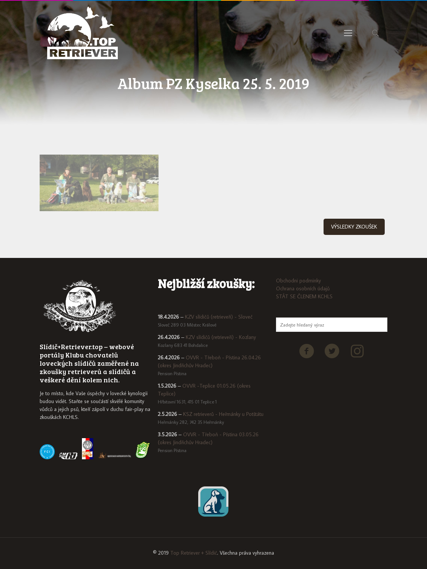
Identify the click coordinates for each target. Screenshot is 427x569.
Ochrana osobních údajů (303, 288)
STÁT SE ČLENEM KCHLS (304, 296)
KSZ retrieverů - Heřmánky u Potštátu (223, 414)
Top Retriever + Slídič (193, 552)
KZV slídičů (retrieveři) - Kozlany (221, 337)
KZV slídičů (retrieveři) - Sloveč (219, 316)
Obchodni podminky (298, 280)
